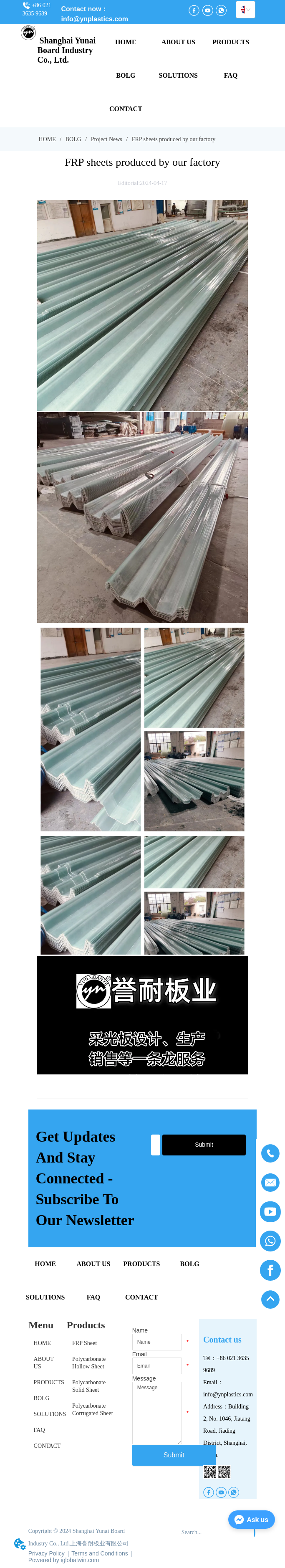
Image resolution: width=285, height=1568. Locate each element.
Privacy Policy (46, 1553)
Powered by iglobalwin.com (63, 1560)
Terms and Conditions (99, 1553)
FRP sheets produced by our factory (172, 139)
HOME (47, 139)
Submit (204, 1144)
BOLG (73, 139)
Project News (106, 139)
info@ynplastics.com (95, 19)
